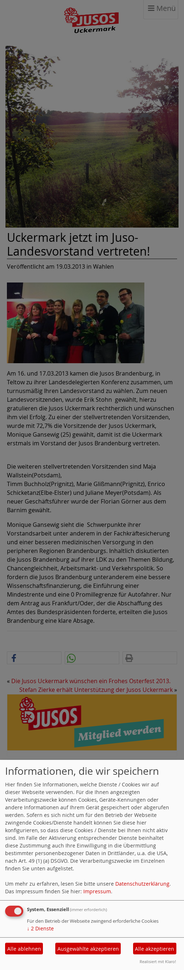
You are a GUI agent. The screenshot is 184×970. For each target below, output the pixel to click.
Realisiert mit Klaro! (158, 961)
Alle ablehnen (24, 948)
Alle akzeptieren (154, 948)
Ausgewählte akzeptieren (88, 948)
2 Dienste (40, 928)
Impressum (97, 891)
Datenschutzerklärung (142, 883)
